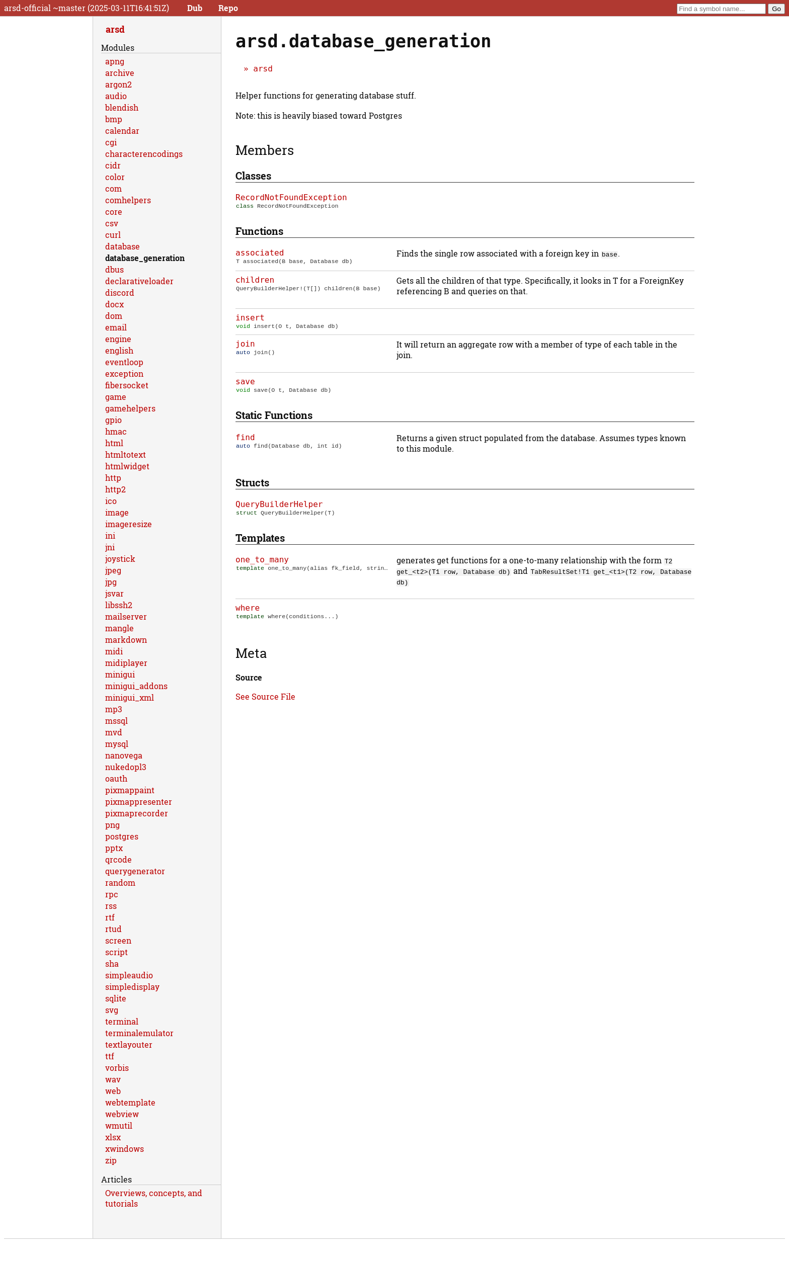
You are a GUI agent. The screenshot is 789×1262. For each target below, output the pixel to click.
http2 (115, 489)
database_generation (145, 258)
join (245, 346)
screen (118, 940)
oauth (116, 778)
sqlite (115, 998)
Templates (260, 541)
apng (114, 61)
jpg (111, 581)
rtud (113, 928)
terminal (121, 1021)
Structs (252, 485)
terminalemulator (139, 1033)
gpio (113, 419)
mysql (116, 743)
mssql (116, 720)
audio (116, 96)
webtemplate (130, 1102)
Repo (228, 8)
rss (111, 905)
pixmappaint (129, 790)
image (117, 512)
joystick (120, 558)
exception (124, 373)
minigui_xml (129, 697)
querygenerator (135, 871)
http (113, 477)
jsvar (114, 593)
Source (248, 682)
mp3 (113, 709)
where (247, 612)
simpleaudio (129, 975)
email (116, 327)
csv (111, 223)
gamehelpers (130, 408)
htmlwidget (127, 466)
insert (250, 318)
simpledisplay (132, 986)
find (245, 440)
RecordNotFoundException (291, 197)
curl (113, 234)
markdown (126, 639)
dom (113, 315)
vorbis (117, 1067)
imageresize (128, 524)
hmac (116, 431)
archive (119, 72)
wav (113, 1079)
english (119, 350)
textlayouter (128, 1044)
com (113, 188)
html (114, 443)
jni (110, 547)
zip (111, 1160)
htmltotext (125, 454)
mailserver (126, 616)
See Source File (265, 701)
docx (114, 304)
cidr (113, 165)
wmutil (118, 1125)
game (115, 396)
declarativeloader (139, 281)
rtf (110, 917)
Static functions (273, 418)
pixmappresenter (138, 801)
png (112, 824)
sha (112, 963)
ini (110, 535)
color (115, 177)
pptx (114, 848)
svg (111, 1009)
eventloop (124, 362)
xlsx (113, 1137)
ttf (109, 1056)
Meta (251, 657)
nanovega (123, 755)
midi (114, 651)
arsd (263, 68)
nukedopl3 (125, 767)
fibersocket (126, 385)
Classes (253, 175)
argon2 (118, 84)
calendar (122, 130)
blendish (121, 107)
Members (264, 149)
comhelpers (128, 200)
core (113, 211)
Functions (259, 231)
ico (111, 500)
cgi (111, 142)
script (116, 952)
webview (122, 1114)
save (245, 383)
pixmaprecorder (136, 813)
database (122, 246)
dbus (114, 269)
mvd (113, 732)
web (113, 1090)
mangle (119, 628)
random (120, 882)
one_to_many (262, 563)
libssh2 (118, 605)
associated (259, 254)
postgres (121, 836)
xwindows (124, 1148)
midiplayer (126, 662)
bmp (113, 119)
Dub (194, 8)
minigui (120, 674)
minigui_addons (136, 686)
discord (119, 292)
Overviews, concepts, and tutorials (153, 1198)
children (254, 281)
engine (118, 338)
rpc (111, 894)
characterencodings (144, 153)
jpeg (113, 570)
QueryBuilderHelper (279, 507)
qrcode (118, 859)
